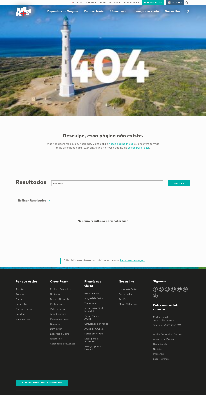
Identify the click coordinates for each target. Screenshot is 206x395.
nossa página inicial (121, 143)
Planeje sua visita (146, 11)
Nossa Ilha (172, 11)
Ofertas (91, 2)
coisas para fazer (138, 147)
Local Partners (161, 359)
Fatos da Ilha (126, 294)
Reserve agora (153, 2)
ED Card (175, 2)
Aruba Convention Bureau (167, 334)
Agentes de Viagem (164, 339)
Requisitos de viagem (132, 260)
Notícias (114, 2)
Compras (55, 324)
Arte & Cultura (58, 314)
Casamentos (23, 319)
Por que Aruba (94, 11)
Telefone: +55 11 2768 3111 (167, 325)
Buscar (179, 183)
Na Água (55, 294)
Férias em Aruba (93, 333)
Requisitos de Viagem (62, 11)
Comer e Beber (24, 309)
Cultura (20, 299)
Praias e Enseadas (60, 289)
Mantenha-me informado (42, 382)
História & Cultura (129, 289)
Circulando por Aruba (96, 323)
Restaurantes (57, 304)
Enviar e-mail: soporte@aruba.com (164, 318)
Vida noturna (57, 309)
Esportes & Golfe (59, 333)
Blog (103, 2)
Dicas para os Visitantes (92, 340)
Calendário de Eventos (62, 343)
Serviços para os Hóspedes (93, 348)
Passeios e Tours (59, 319)
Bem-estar (22, 304)
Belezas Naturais (59, 299)
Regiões (123, 299)
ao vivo (77, 2)
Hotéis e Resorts (93, 293)
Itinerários (56, 338)
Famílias (20, 314)
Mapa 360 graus (128, 304)
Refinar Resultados (34, 200)
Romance (21, 294)
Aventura (21, 289)
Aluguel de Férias (93, 298)
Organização (160, 344)
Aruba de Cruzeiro (94, 328)
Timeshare (90, 303)
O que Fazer (119, 11)
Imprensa (158, 353)
